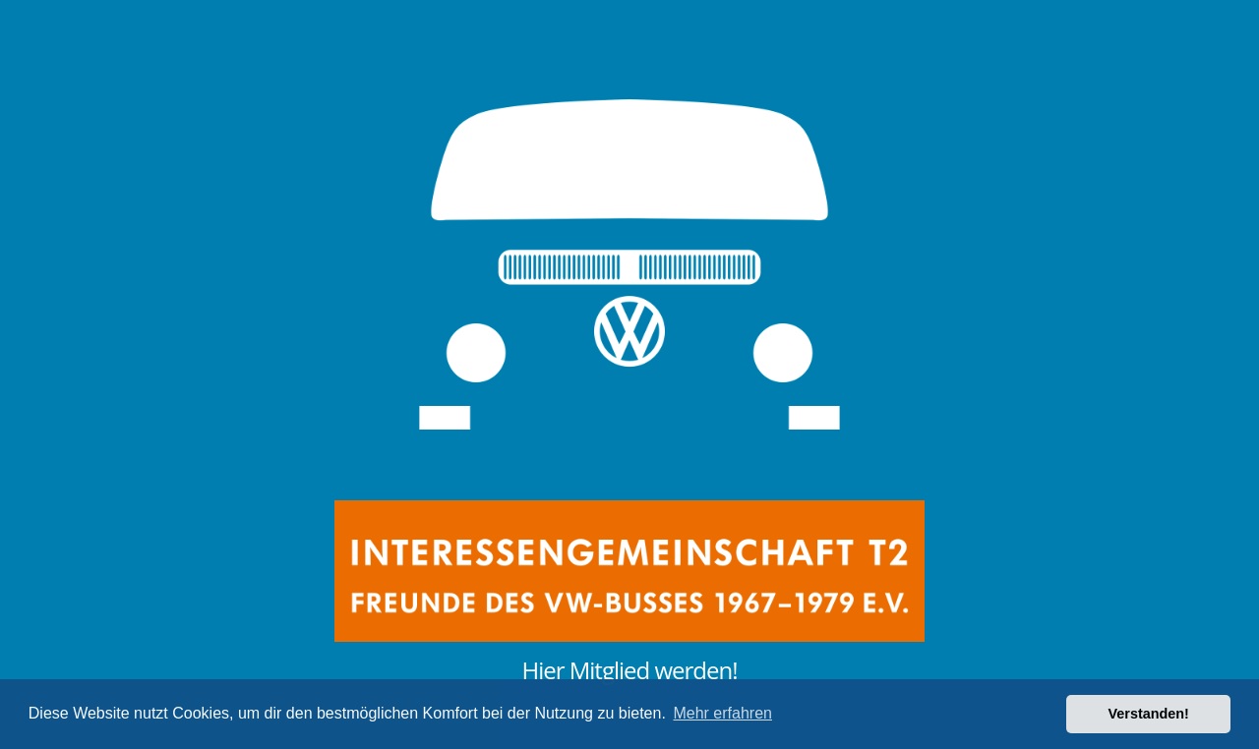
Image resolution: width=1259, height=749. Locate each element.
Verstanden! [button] (1149, 713)
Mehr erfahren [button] (722, 713)
